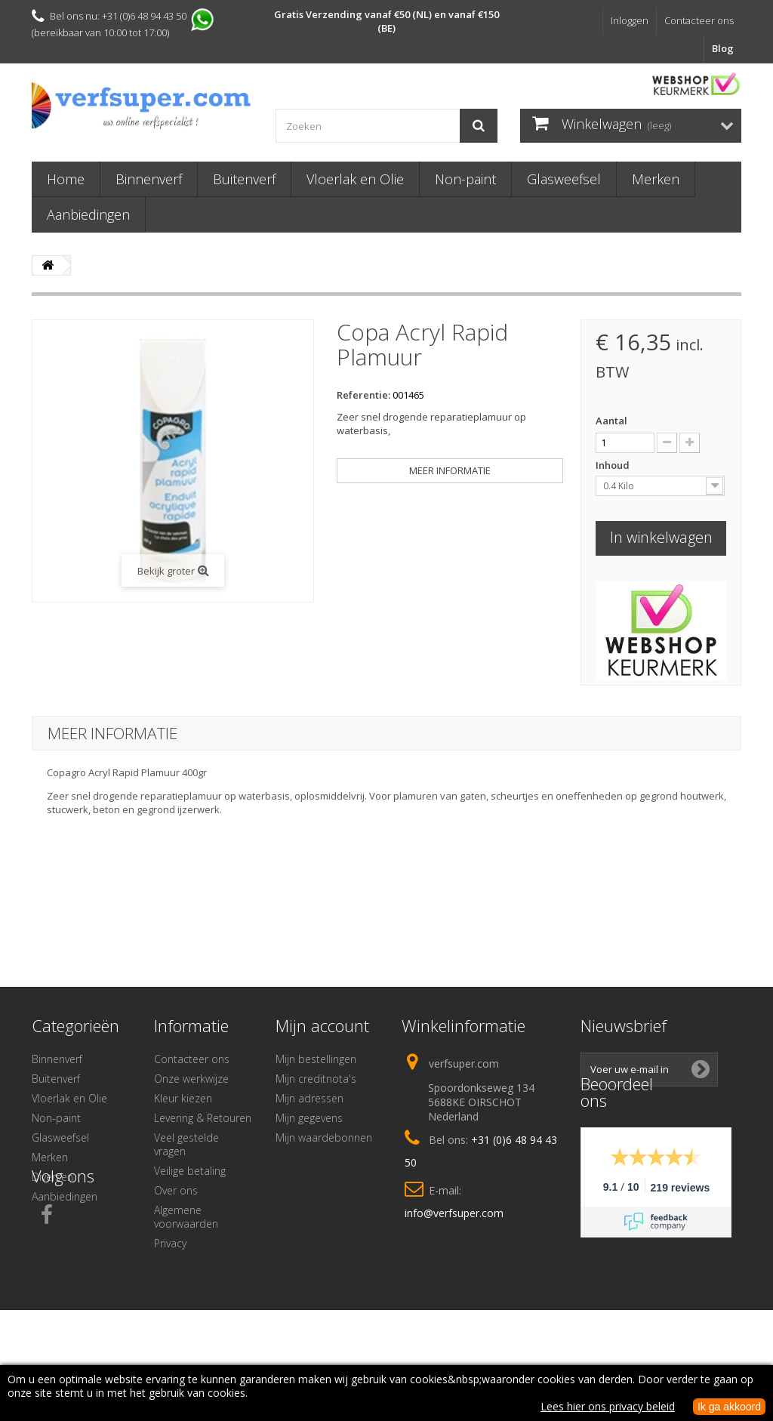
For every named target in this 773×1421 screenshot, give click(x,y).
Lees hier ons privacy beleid (607, 1406)
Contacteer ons (699, 20)
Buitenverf (244, 179)
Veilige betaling (190, 1171)
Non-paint (465, 179)
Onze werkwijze (191, 1078)
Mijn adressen (309, 1098)
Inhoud (614, 465)
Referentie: (363, 395)
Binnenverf (148, 179)
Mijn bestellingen (316, 1059)
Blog (723, 48)
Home (66, 179)
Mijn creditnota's (316, 1078)
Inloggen (629, 20)
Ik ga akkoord (729, 1407)
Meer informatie (450, 470)
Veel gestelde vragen (186, 1144)
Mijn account (322, 1025)
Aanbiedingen (88, 214)
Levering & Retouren (202, 1118)
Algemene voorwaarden (186, 1217)
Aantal (611, 420)
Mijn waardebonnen (324, 1137)
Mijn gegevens (309, 1118)
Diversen (52, 1177)
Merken (655, 179)
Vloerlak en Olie (355, 179)
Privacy (170, 1243)
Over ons (176, 1190)
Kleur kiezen (183, 1098)
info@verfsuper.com (454, 1213)
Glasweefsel (564, 179)
